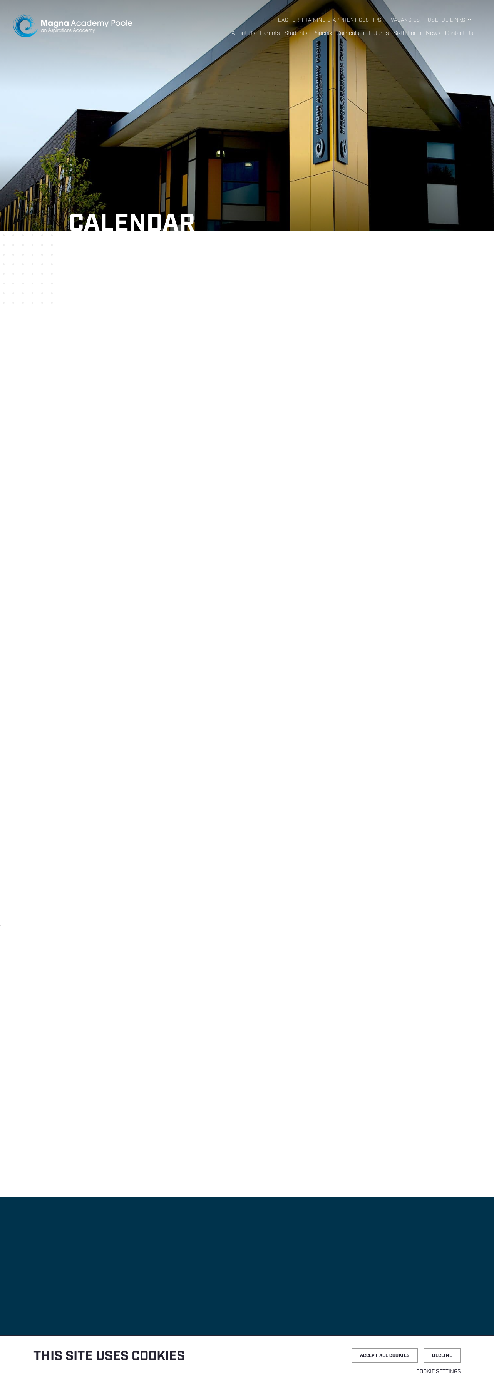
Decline (442, 1356)
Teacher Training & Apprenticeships (328, 20)
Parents (270, 33)
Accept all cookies (385, 1356)
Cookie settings (438, 1371)
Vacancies (405, 20)
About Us (243, 33)
